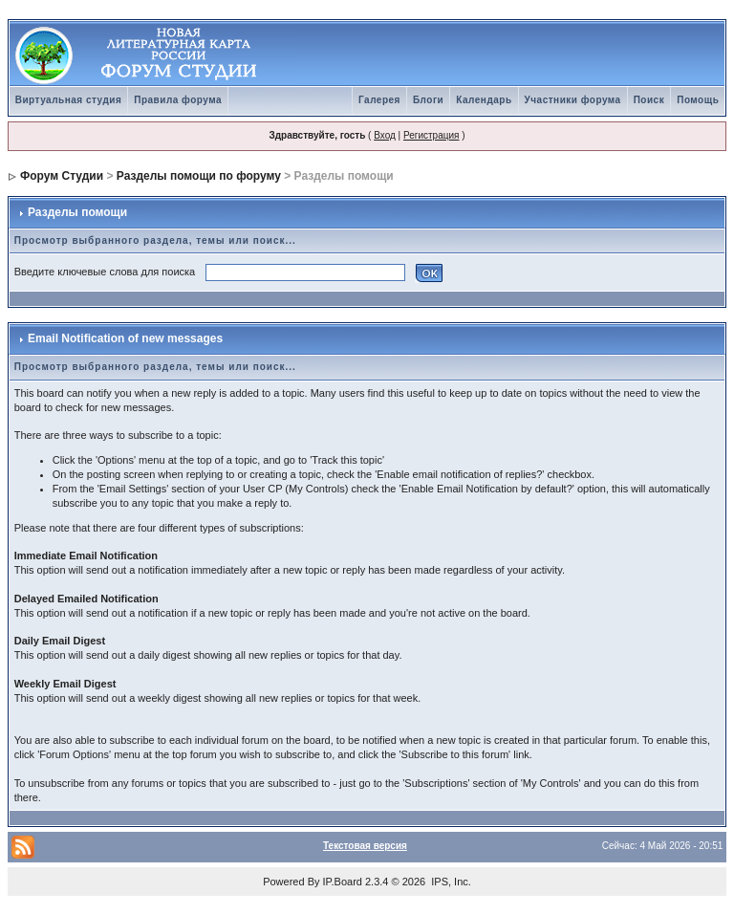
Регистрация (431, 135)
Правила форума (178, 100)
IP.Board (342, 881)
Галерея (379, 100)
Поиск (649, 100)
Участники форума (573, 100)
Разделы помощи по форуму (199, 176)
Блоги (428, 100)
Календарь (483, 100)
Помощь (698, 100)
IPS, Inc (449, 881)
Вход (385, 135)
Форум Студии (61, 176)
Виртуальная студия (68, 100)
